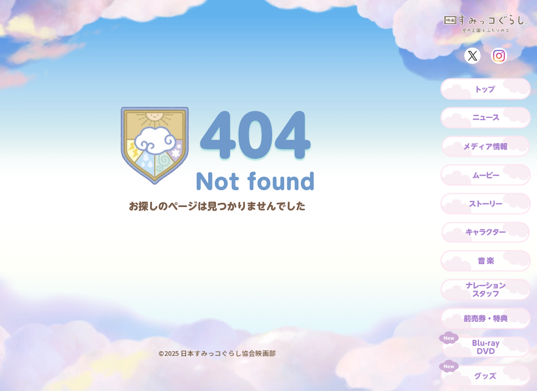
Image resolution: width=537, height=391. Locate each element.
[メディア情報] (486, 146)
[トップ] (486, 89)
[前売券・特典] (486, 318)
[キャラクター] (486, 232)
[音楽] (486, 260)
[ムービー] (486, 175)
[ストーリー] (486, 203)
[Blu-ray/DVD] (486, 347)
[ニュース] (486, 117)
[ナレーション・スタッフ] (486, 289)
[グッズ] (486, 375)
